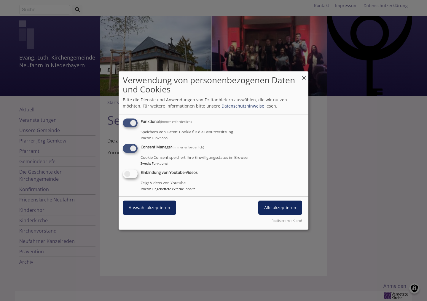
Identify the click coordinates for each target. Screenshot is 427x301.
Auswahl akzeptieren (149, 207)
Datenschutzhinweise (243, 106)
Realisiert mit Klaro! (287, 220)
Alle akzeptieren (280, 207)
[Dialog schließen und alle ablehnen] (303, 75)
